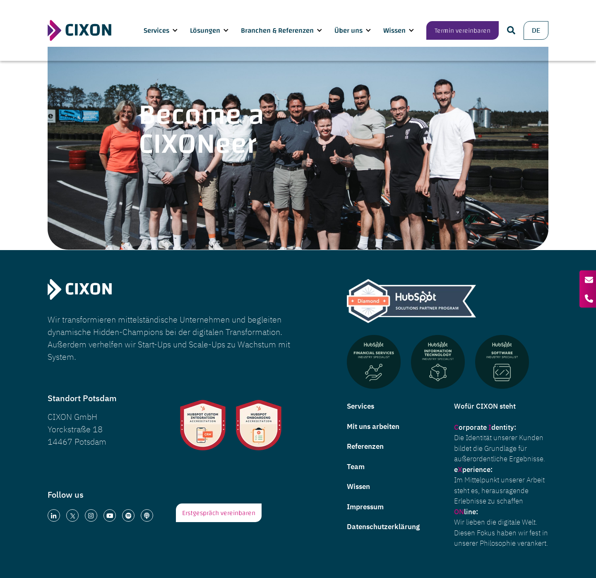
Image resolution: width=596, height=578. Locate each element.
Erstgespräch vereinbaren (218, 513)
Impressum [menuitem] (365, 506)
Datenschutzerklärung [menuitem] (383, 526)
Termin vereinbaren (462, 23)
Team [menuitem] (356, 466)
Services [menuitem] (360, 406)
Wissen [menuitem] (358, 486)
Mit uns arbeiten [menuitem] (373, 426)
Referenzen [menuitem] (365, 446)
